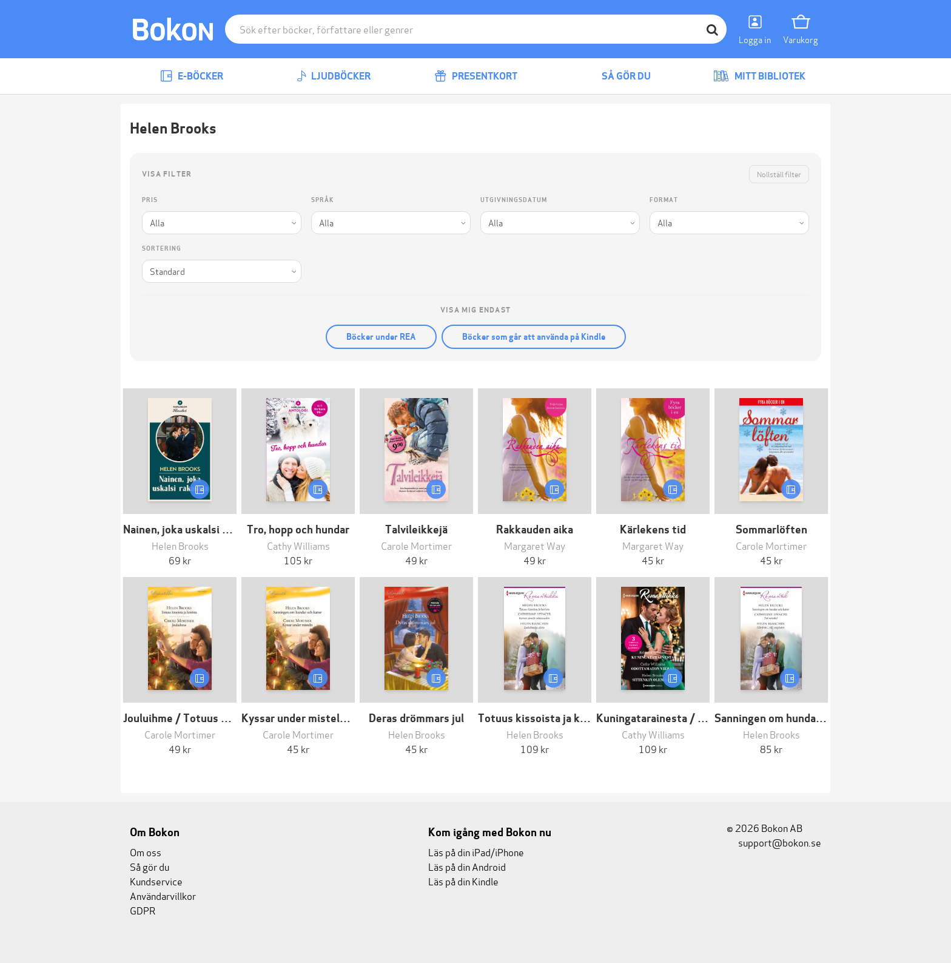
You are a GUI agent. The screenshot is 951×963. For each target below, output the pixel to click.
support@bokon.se (774, 842)
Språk (322, 200)
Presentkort (475, 76)
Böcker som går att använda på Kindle (533, 336)
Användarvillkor (163, 895)
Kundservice (156, 881)
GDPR (142, 910)
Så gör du (617, 76)
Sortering (161, 248)
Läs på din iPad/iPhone (476, 852)
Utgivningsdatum (513, 200)
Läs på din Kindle (463, 881)
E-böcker (191, 76)
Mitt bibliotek (759, 76)
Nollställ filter (779, 174)
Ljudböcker (334, 76)
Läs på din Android (467, 866)
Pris (150, 200)
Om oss (145, 852)
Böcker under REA (381, 336)
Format (664, 200)
